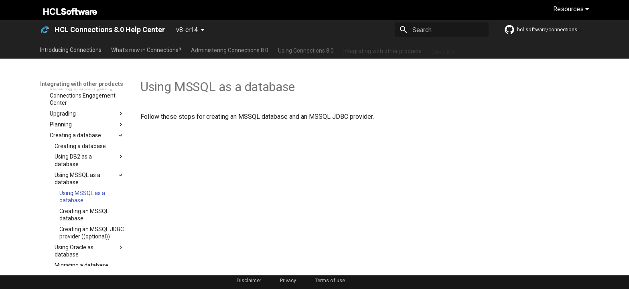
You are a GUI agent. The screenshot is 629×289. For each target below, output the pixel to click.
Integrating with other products (382, 49)
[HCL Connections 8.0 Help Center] (45, 30)
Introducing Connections (70, 49)
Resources (571, 9)
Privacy (288, 280)
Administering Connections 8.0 (229, 49)
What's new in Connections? (146, 49)
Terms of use (330, 280)
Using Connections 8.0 (306, 49)
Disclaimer (249, 280)
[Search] (442, 29)
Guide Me (443, 49)
